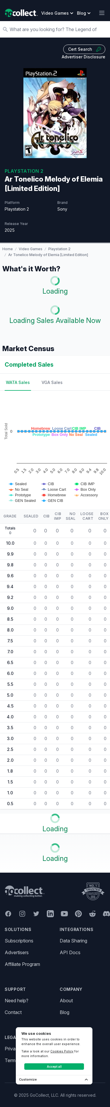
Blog (64, 1012)
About (66, 1000)
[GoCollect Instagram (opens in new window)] (22, 913)
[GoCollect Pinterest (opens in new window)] (78, 913)
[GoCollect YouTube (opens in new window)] (64, 913)
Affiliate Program (22, 964)
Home (7, 249)
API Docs (70, 952)
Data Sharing (73, 941)
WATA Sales (18, 382)
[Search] (58, 29)
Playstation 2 (59, 249)
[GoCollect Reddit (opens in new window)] (92, 913)
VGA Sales (52, 382)
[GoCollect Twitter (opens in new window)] (36, 913)
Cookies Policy (61, 1051)
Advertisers (17, 952)
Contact (13, 1012)
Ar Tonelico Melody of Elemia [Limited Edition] (48, 255)
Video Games (30, 249)
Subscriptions (19, 941)
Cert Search (85, 49)
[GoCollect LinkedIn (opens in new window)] (50, 913)
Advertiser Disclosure (83, 56)
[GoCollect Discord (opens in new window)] (106, 913)
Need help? (16, 1000)
